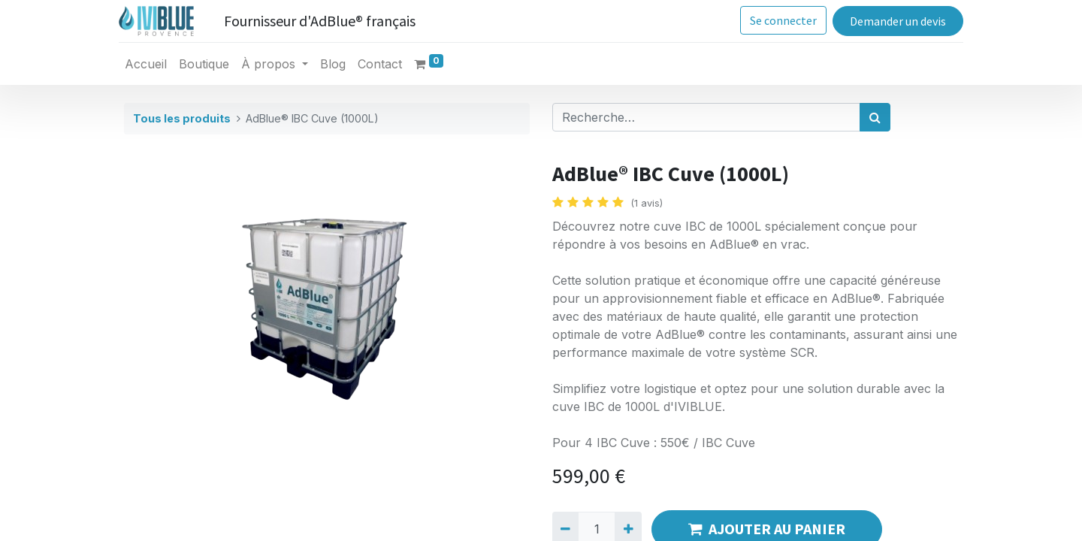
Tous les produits (182, 118)
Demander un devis (893, 21)
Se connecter (778, 20)
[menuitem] (151, 64)
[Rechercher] (875, 117)
